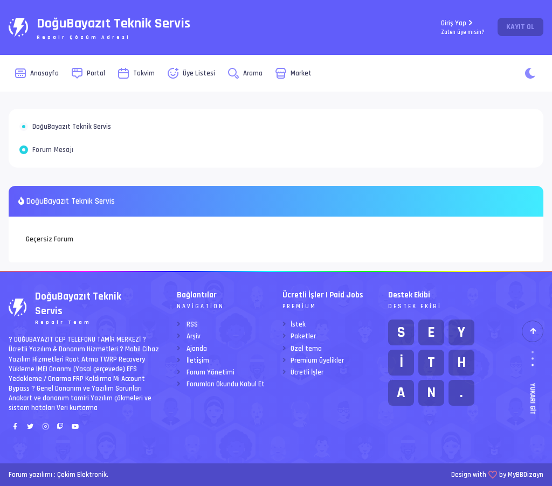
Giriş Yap (463, 27)
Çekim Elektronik (82, 474)
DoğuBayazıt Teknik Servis (71, 126)
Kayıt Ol (520, 27)
